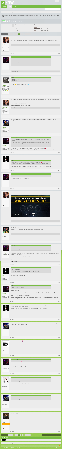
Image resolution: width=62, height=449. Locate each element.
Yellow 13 (12, 71)
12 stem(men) (43, 28)
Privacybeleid (58, 447)
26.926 (8, 88)
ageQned (4, 127)
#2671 (59, 264)
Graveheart (4, 421)
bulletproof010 (5, 348)
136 (22, 434)
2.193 (8, 130)
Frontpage (4, 6)
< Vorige (10, 434)
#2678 (59, 391)
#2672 (59, 282)
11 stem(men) (43, 30)
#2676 (59, 355)
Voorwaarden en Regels (52, 447)
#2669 (59, 223)
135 (20, 434)
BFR (3, 163)
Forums (10, 6)
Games (8, 21)
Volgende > (28, 434)
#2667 (59, 170)
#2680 (59, 431)
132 (15, 434)
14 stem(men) (43, 27)
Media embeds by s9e (22, 447)
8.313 (8, 67)
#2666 (59, 152)
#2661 (59, 53)
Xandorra (12, 261)
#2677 (59, 373)
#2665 (59, 134)
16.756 (8, 47)
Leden (15, 6)
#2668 (59, 188)
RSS (59, 445)
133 (17, 434)
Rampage (4, 64)
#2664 (59, 116)
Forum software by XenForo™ (10, 447)
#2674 (59, 319)
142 (25, 434)
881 (8, 166)
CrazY (12, 107)
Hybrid (16, 21)
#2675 (59, 337)
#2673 (59, 301)
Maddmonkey (5, 44)
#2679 (59, 409)
